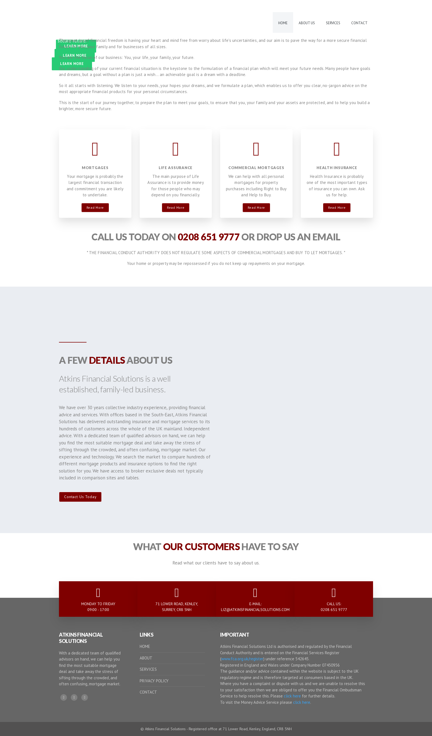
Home (283, 23)
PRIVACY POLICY (154, 680)
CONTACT (148, 692)
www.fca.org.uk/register (242, 658)
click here (292, 696)
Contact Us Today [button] (80, 496)
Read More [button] (95, 207)
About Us (307, 23)
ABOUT (146, 658)
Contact (359, 23)
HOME (145, 646)
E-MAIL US (357, 6)
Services (333, 23)
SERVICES (148, 669)
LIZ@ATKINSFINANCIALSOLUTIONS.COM (255, 609)
